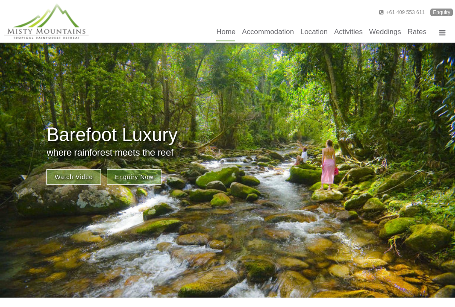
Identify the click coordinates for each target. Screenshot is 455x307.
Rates (417, 32)
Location (314, 32)
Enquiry (441, 12)
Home (226, 32)
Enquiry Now (134, 177)
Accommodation (268, 32)
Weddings (385, 32)
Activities (348, 32)
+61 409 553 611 (401, 12)
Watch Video (74, 177)
